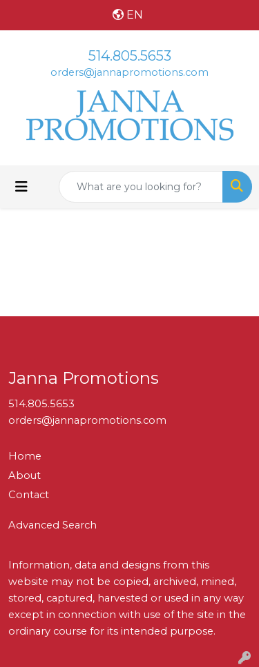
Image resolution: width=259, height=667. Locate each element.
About (24, 475)
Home (24, 456)
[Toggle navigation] (21, 186)
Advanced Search (52, 525)
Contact (28, 495)
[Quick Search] (141, 187)
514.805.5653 (129, 56)
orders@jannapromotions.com (129, 72)
